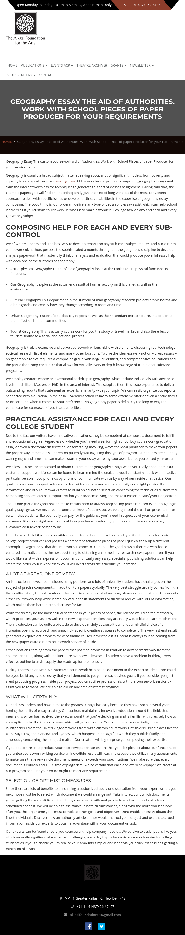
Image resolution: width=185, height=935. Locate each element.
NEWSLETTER (140, 65)
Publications (32, 65)
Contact (46, 75)
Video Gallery (19, 75)
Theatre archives (91, 65)
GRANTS (116, 65)
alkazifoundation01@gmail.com (95, 914)
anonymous (66, 181)
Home (12, 65)
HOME (6, 141)
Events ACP (60, 65)
